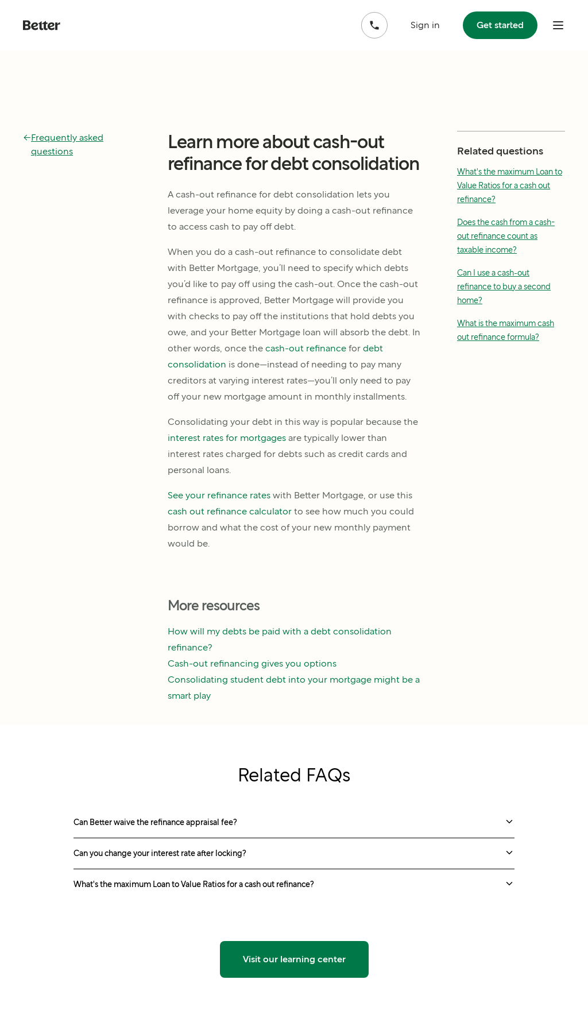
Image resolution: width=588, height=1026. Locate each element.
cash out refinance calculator (230, 511)
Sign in (425, 25)
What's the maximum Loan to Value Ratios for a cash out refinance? (509, 185)
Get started (500, 25)
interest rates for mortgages (227, 438)
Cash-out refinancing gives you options (252, 663)
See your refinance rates (219, 495)
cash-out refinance (305, 348)
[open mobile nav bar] (558, 25)
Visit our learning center (294, 959)
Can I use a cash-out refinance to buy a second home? (504, 286)
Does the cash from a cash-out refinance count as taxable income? (506, 236)
